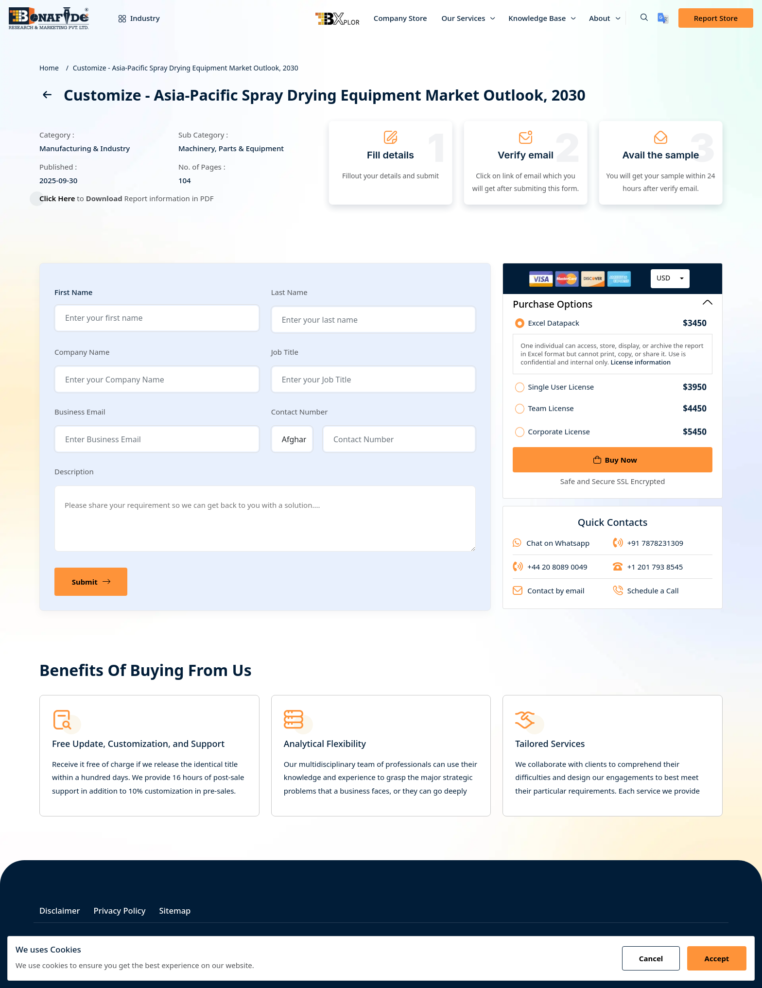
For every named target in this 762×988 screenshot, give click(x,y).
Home (49, 67)
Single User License (617, 393)
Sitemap (179, 909)
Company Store (400, 18)
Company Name (81, 352)
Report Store (716, 18)
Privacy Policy (122, 909)
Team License (617, 414)
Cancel (649, 958)
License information (640, 365)
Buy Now (615, 460)
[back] (46, 96)
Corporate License (617, 438)
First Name (73, 292)
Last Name (289, 292)
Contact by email (548, 597)
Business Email (79, 411)
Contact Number (299, 411)
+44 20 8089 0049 (550, 573)
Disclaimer (60, 909)
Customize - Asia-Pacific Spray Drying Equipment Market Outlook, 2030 (185, 67)
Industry (132, 18)
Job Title (284, 352)
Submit (91, 582)
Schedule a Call (646, 597)
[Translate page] (663, 18)
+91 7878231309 (648, 549)
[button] (636, 18)
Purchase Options (612, 304)
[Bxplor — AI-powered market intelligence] (337, 18)
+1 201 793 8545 (648, 573)
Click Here (62, 198)
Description (74, 471)
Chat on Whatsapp (551, 549)
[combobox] (670, 282)
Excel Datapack (617, 326)
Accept (716, 958)
